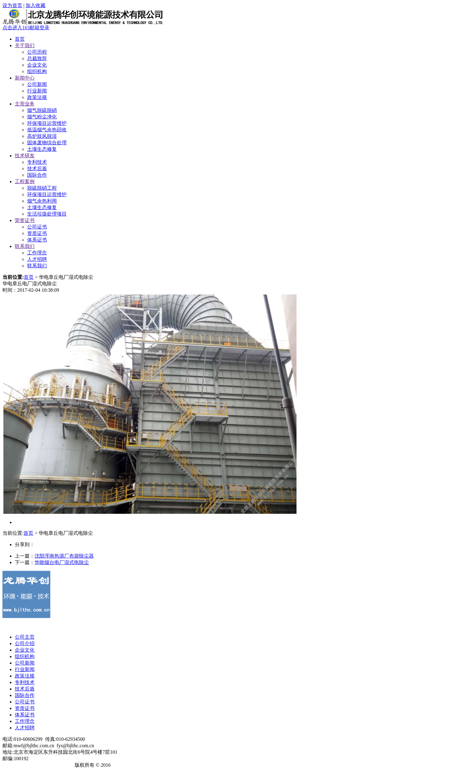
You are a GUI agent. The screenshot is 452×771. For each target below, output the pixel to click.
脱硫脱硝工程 (42, 188)
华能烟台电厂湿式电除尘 (62, 562)
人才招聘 (37, 259)
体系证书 (37, 239)
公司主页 (25, 637)
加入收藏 (35, 5)
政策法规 (37, 97)
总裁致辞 (37, 58)
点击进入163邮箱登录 (25, 27)
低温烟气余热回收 (47, 129)
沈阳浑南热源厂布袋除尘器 (64, 556)
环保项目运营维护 (47, 123)
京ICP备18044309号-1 (49, 765)
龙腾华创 (12, 765)
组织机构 (37, 71)
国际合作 (37, 175)
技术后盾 (37, 168)
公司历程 (37, 52)
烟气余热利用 (42, 201)
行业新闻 (37, 90)
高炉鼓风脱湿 (42, 136)
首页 (20, 39)
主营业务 (25, 103)
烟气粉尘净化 (42, 116)
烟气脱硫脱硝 (42, 110)
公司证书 (37, 226)
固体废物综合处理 (47, 142)
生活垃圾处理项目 (47, 213)
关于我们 (25, 45)
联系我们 (25, 246)
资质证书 (37, 233)
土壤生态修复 (42, 149)
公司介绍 (25, 643)
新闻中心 (25, 77)
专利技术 (37, 162)
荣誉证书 (25, 220)
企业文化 (37, 65)
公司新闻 (37, 84)
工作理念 (37, 252)
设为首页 (12, 5)
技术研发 (25, 155)
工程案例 (25, 181)
